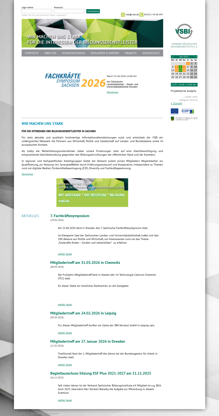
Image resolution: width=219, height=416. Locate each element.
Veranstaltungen (73, 53)
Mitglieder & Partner (105, 53)
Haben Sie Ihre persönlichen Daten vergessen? (44, 15)
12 (176, 70)
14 (184, 70)
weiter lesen (65, 254)
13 (180, 70)
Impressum (51, 413)
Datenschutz (151, 53)
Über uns (50, 53)
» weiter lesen (191, 96)
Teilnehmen (112, 92)
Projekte (131, 53)
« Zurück (176, 103)
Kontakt (35, 413)
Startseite (32, 53)
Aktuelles (20, 413)
